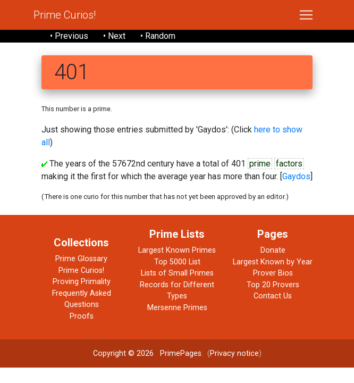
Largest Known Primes (177, 250)
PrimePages (180, 353)
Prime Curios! (64, 15)
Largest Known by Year (273, 262)
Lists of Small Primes (177, 273)
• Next (114, 36)
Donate (272, 250)
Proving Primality (82, 281)
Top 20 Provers (273, 284)
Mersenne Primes (177, 307)
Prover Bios (273, 273)
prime (260, 164)
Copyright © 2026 (123, 353)
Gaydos (296, 176)
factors (289, 164)
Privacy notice (234, 353)
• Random (157, 36)
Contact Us (273, 296)
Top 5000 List (177, 262)
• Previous (69, 36)
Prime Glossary (81, 258)
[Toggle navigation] (306, 15)
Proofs (82, 316)
